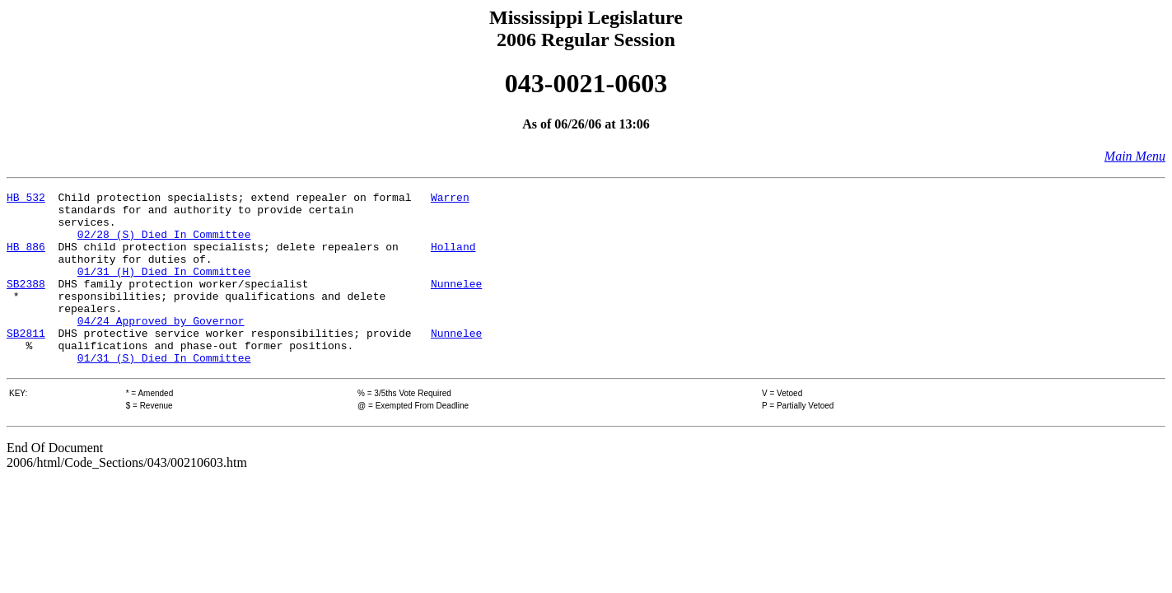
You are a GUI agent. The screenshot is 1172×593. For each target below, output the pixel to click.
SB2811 (26, 362)
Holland (453, 258)
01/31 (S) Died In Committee (164, 392)
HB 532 (26, 199)
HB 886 (26, 258)
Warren (450, 199)
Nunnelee (456, 303)
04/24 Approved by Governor (161, 347)
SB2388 (26, 303)
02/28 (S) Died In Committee (164, 243)
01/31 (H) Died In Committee (164, 288)
